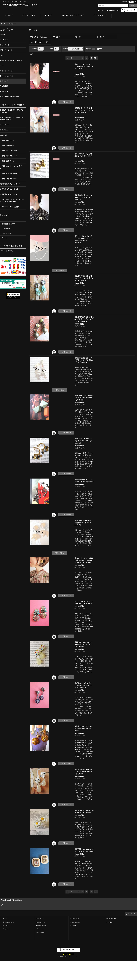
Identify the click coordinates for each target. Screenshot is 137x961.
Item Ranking (41, 932)
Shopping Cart (7, 929)
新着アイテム (41, 922)
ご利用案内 (6, 228)
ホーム (5, 918)
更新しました (76, 918)
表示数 (34, 49)
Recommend (40, 929)
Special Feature (41, 925)
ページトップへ (132, 913)
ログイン (101, 10)
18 (91, 58)
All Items (3, 34)
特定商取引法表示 (8, 224)
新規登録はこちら (113, 10)
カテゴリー (40, 918)
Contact (4, 238)
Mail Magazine (7, 233)
